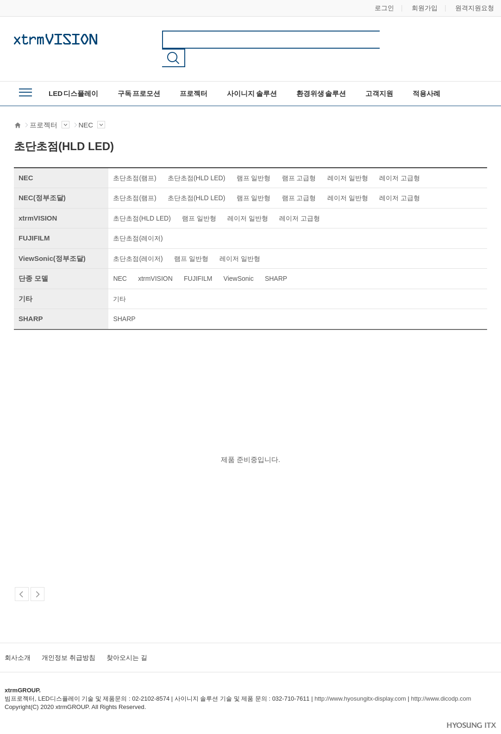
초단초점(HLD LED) (196, 160)
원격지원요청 (474, 8)
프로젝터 (193, 75)
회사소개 (18, 639)
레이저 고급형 (399, 160)
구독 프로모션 (139, 75)
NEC (92, 107)
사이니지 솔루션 (251, 75)
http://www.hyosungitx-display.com (360, 680)
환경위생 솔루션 (321, 75)
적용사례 (426, 75)
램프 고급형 (299, 160)
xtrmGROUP (55, 39)
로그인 (384, 8)
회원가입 (425, 8)
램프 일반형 (254, 160)
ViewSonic (239, 260)
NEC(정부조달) (42, 180)
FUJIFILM (34, 220)
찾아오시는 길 (126, 639)
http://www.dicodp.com (441, 680)
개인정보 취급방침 (68, 639)
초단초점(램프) (134, 160)
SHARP (276, 260)
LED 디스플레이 (73, 75)
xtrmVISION (38, 200)
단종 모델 (33, 260)
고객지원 (379, 75)
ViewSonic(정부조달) (52, 240)
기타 (25, 281)
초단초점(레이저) (138, 220)
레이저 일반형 (347, 160)
